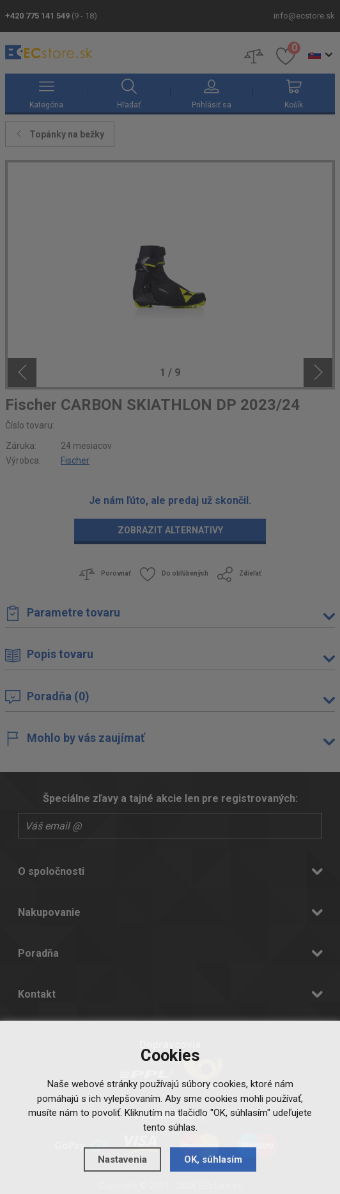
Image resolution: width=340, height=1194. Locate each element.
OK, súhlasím (213, 1159)
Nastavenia (122, 1159)
